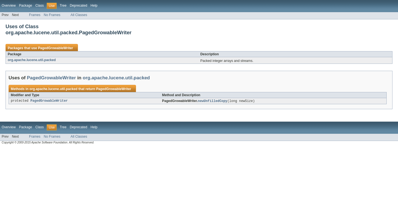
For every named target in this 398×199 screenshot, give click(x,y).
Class (39, 5)
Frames (34, 15)
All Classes (78, 15)
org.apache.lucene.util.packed (32, 60)
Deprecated (78, 5)
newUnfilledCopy (212, 101)
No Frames (52, 15)
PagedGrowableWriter (55, 48)
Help (93, 5)
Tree (63, 5)
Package (25, 5)
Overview (9, 5)
